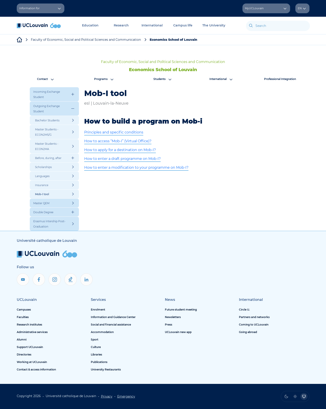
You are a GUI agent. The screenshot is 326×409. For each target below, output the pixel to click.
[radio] (286, 396)
